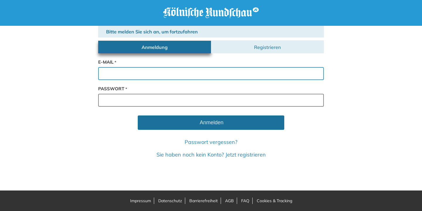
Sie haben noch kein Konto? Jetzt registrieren (211, 154)
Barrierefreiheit (203, 200)
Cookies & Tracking (274, 200)
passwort (112, 88)
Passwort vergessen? (211, 142)
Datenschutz (170, 200)
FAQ (245, 200)
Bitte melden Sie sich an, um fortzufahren (152, 32)
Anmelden (210, 122)
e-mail (107, 62)
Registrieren (267, 47)
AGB (229, 200)
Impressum (140, 200)
